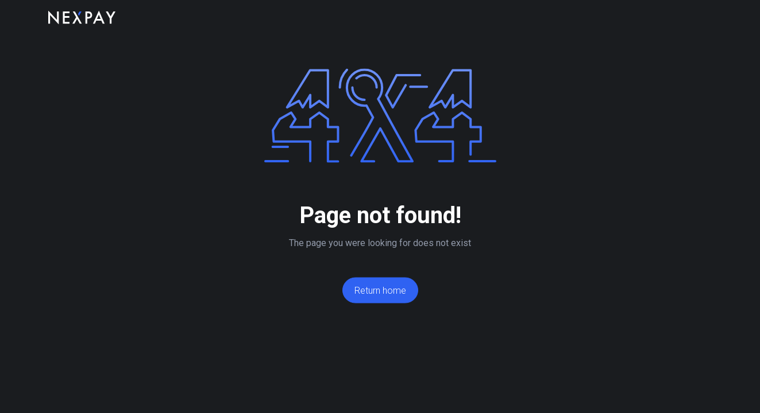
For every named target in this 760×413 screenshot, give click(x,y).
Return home (380, 290)
